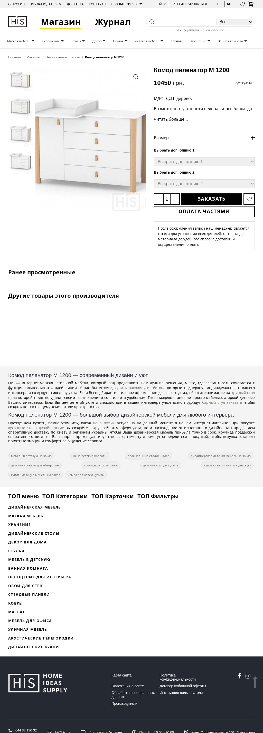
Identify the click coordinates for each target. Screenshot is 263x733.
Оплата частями (204, 211)
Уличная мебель (27, 629)
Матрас (16, 611)
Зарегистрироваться (189, 4)
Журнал (113, 21)
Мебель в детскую (29, 559)
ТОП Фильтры (158, 496)
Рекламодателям (46, 4)
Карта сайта (121, 675)
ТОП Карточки (112, 496)
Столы (76, 41)
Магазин (61, 21)
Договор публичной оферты (183, 686)
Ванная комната (230, 41)
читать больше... (171, 119)
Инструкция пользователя (181, 693)
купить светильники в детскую (227, 465)
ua (219, 4)
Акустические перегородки (41, 638)
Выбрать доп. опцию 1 (174, 150)
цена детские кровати (90, 456)
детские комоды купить (161, 465)
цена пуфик (104, 422)
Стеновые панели (29, 594)
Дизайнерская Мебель (34, 507)
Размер (161, 137)
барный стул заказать (222, 402)
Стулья (118, 41)
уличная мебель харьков (205, 30)
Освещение (51, 41)
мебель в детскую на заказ (31, 456)
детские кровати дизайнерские (35, 465)
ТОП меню (23, 496)
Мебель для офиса (30, 620)
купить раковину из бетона (140, 387)
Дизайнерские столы (33, 533)
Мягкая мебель (18, 41)
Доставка (75, 4)
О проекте (17, 4)
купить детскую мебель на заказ (35, 475)
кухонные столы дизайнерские (36, 427)
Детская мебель (147, 41)
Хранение (198, 41)
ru (229, 4)
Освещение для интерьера (39, 577)
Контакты (97, 4)
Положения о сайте (127, 686)
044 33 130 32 (26, 730)
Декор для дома (27, 542)
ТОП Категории (65, 496)
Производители (124, 703)
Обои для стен (25, 585)
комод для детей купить (86, 475)
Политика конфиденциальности (178, 677)
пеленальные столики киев (149, 456)
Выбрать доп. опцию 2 (174, 172)
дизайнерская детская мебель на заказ (221, 456)
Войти (160, 4)
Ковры (15, 603)
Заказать (212, 198)
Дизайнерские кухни (33, 646)
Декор (96, 41)
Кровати (177, 41)
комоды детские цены (101, 465)
